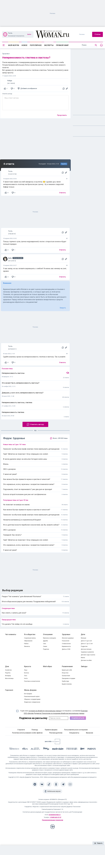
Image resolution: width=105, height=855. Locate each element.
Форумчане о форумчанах (32, 702)
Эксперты (48, 45)
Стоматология (66, 643)
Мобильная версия (53, 791)
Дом (7, 666)
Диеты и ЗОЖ (66, 649)
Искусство (65, 673)
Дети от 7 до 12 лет (87, 643)
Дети (83, 634)
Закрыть (63, 308)
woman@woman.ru (54, 814)
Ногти (26, 678)
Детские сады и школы (88, 655)
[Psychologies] (72, 749)
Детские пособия (86, 660)
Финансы (27, 646)
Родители (46, 649)
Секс (44, 643)
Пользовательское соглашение (76, 730)
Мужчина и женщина (49, 638)
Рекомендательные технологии (52, 820)
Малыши (83, 638)
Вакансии (89, 733)
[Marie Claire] (58, 749)
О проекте (21, 730)
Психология (65, 641)
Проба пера (65, 681)
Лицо (25, 670)
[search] (89, 45)
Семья (45, 646)
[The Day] (25, 749)
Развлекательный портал (32, 696)
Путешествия (66, 675)
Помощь (35, 730)
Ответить (62, 193)
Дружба (45, 641)
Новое (24, 45)
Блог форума (28, 693)
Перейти (64, 164)
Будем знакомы (67, 684)
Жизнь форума (30, 690)
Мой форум (13, 45)
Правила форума (51, 730)
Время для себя (67, 670)
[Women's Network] (52, 743)
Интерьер (8, 675)
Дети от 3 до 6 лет (86, 641)
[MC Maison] (35, 749)
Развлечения (67, 666)
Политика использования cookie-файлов (27, 733)
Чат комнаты (10, 634)
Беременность (66, 646)
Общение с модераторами (32, 699)
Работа (26, 643)
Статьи (97, 34)
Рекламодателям (55, 733)
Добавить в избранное (28, 88)
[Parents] (91, 749)
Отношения (47, 634)
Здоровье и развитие (87, 652)
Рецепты (7, 673)
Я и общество (29, 634)
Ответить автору (7, 93)
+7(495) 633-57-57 (55, 817)
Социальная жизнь (30, 638)
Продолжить (62, 115)
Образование (28, 641)
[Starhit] (46, 749)
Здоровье (66, 634)
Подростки (84, 646)
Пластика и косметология (32, 681)
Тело (25, 675)
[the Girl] (82, 749)
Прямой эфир (62, 45)
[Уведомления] (101, 45)
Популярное (36, 45)
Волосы (26, 673)
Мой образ (47, 666)
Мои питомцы (9, 678)
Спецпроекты (74, 733)
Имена (83, 657)
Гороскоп (9, 690)
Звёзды (84, 666)
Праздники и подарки (68, 678)
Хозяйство (8, 670)
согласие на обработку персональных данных (45, 711)
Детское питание (86, 649)
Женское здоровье (68, 638)
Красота (27, 666)
